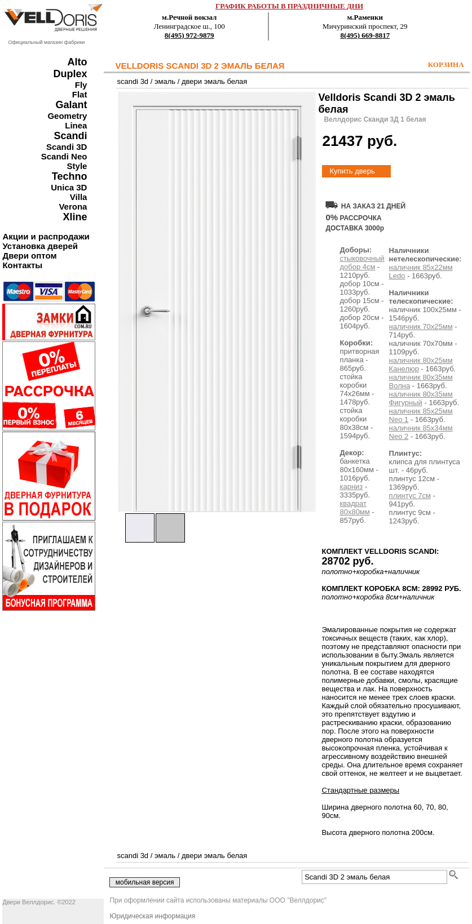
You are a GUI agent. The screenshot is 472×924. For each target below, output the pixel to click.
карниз (351, 486)
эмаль (165, 81)
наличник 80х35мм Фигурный (421, 398)
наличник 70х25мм (421, 326)
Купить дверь (351, 171)
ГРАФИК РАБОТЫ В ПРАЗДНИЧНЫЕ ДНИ (289, 6)
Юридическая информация (152, 916)
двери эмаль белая (214, 81)
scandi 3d (132, 81)
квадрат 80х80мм (354, 507)
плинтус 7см (410, 495)
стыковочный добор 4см (361, 262)
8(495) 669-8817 (365, 35)
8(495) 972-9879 (189, 35)
